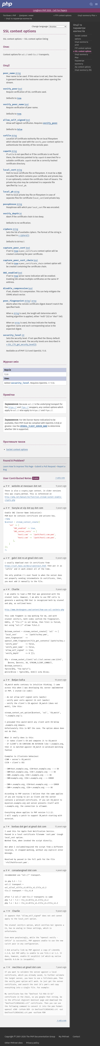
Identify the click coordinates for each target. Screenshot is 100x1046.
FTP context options (83, 48)
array (34, 301)
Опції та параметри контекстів (19, 19)
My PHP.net (64, 1036)
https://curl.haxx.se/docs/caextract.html (25, 566)
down (9, 486)
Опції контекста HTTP (81, 43)
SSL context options (83, 51)
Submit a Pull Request (45, 466)
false (19, 129)
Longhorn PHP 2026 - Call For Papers (50, 10)
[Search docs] (91, 4)
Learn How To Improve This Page (18, 466)
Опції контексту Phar (81, 56)
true (19, 98)
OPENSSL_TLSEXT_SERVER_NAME (33, 426)
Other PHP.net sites (14, 1043)
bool (20, 89)
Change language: (40, 26)
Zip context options (83, 67)
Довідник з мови (26, 15)
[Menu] (96, 4)
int (20, 213)
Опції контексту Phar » (87, 15)
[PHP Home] (7, 4)
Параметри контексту (79, 62)
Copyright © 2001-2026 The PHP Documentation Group (30, 1036)
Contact (76, 1036)
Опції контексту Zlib (83, 70)
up (4, 486)
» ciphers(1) (23, 235)
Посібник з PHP (9, 15)
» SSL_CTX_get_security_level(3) (21, 344)
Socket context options (17, 449)
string (18, 73)
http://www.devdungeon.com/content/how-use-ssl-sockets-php (34, 610)
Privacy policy (32, 1043)
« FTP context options (62, 15)
